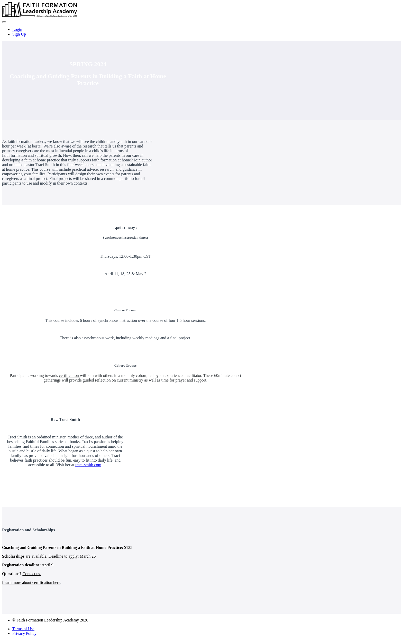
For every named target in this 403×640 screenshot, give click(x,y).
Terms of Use (23, 629)
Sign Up (19, 34)
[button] (4, 22)
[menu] (201, 32)
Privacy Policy (24, 633)
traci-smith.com (88, 465)
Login (17, 29)
